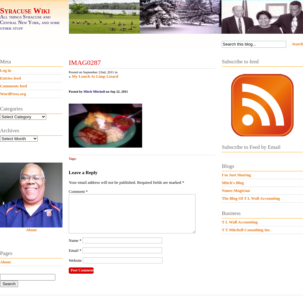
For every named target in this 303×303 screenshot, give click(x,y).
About (31, 229)
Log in (5, 70)
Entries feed (10, 78)
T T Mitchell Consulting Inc (246, 229)
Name (75, 248)
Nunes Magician (236, 190)
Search (297, 44)
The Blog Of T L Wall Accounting (251, 198)
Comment (78, 191)
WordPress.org (13, 93)
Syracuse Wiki (25, 11)
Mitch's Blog (233, 182)
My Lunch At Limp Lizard (95, 76)
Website (75, 268)
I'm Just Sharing (236, 175)
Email (75, 258)
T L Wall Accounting (240, 222)
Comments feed (13, 86)
